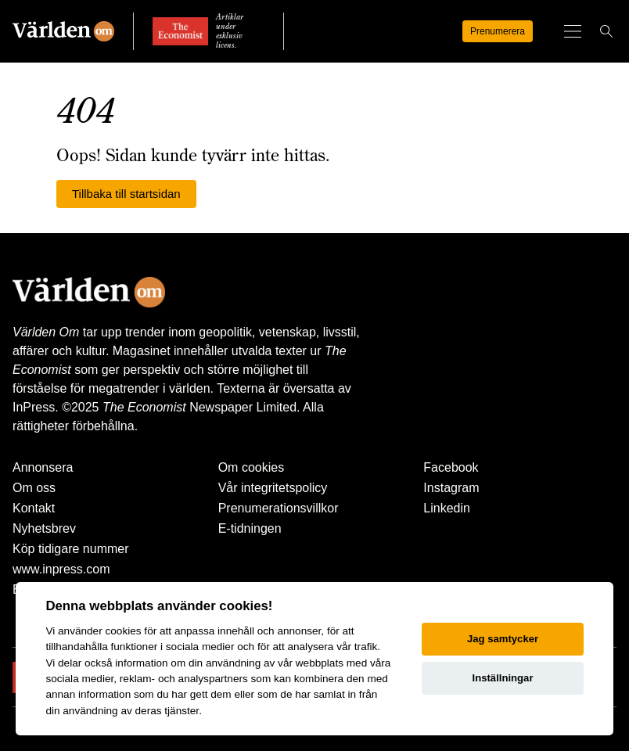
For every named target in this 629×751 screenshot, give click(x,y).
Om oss (34, 487)
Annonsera (43, 467)
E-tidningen (250, 528)
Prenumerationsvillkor (278, 508)
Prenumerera (497, 31)
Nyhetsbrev (44, 528)
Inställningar (503, 678)
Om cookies (251, 467)
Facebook (450, 467)
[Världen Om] (63, 31)
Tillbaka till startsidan (126, 193)
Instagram (451, 487)
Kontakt (34, 508)
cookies (123, 631)
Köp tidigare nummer (71, 548)
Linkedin (446, 508)
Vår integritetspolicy (273, 487)
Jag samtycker (502, 639)
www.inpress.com (61, 569)
